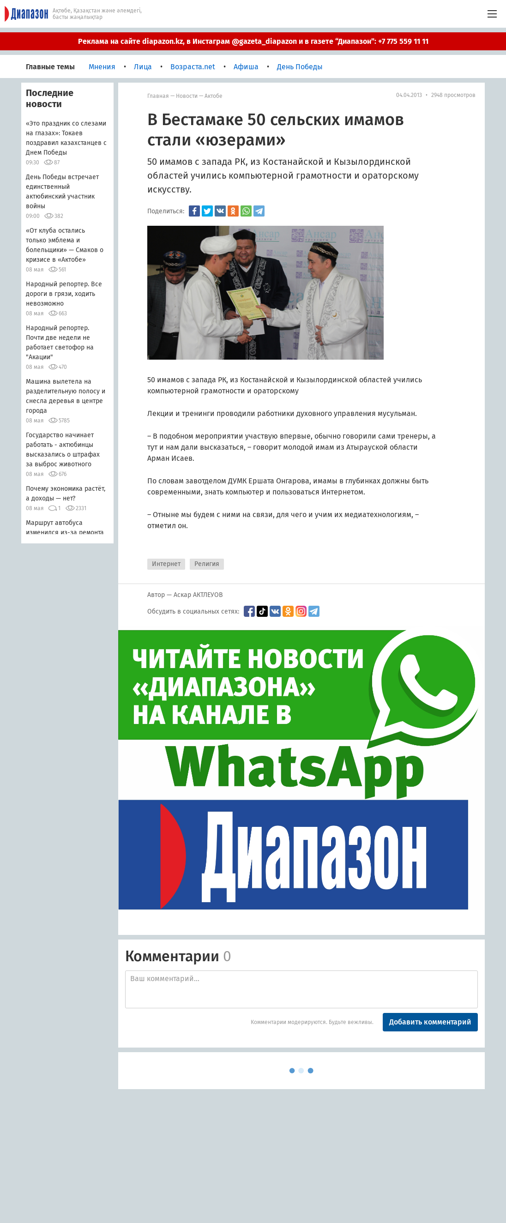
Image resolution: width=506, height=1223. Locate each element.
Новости (187, 96)
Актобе (214, 96)
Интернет (166, 564)
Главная (158, 96)
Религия (206, 564)
